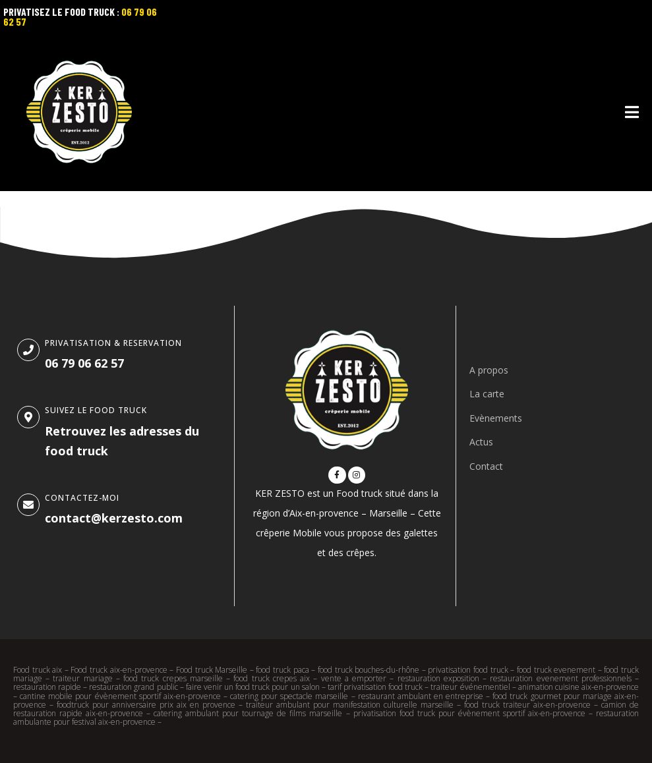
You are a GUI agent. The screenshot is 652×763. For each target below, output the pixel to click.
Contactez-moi (82, 497)
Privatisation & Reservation (113, 343)
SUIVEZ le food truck (96, 410)
